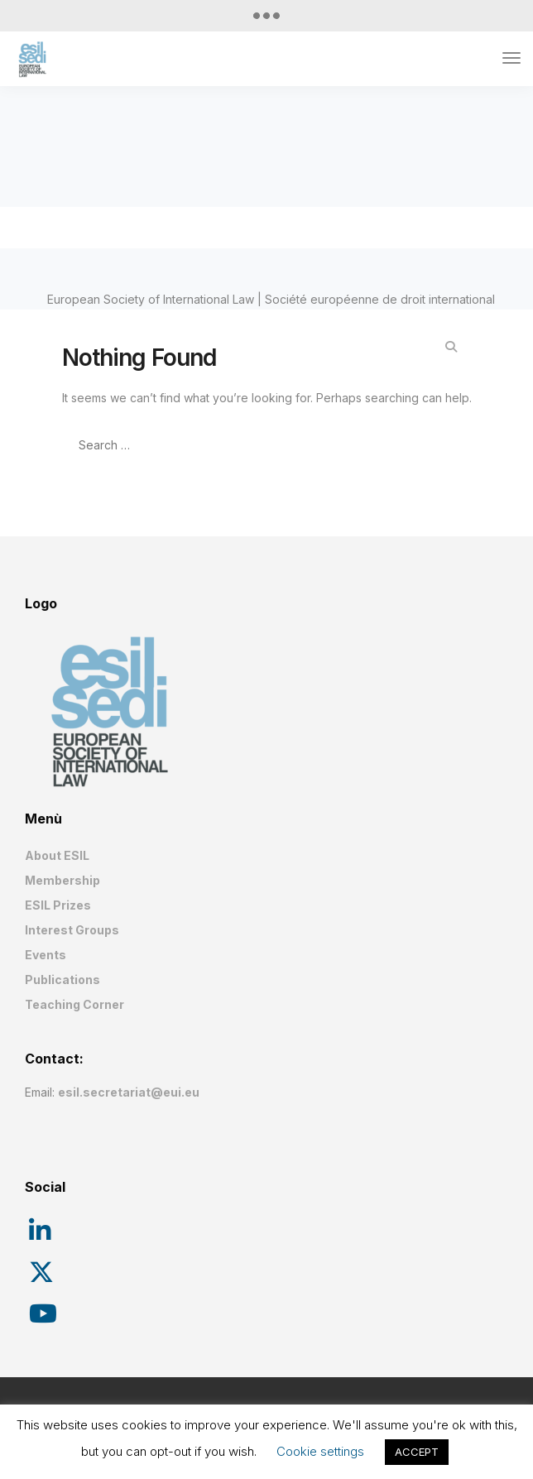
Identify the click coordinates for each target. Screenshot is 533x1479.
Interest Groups (72, 930)
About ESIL (57, 855)
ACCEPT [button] (417, 1451)
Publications (62, 979)
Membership (62, 880)
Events (45, 955)
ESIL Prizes (58, 905)
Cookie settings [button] (320, 1451)
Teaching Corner (74, 1004)
